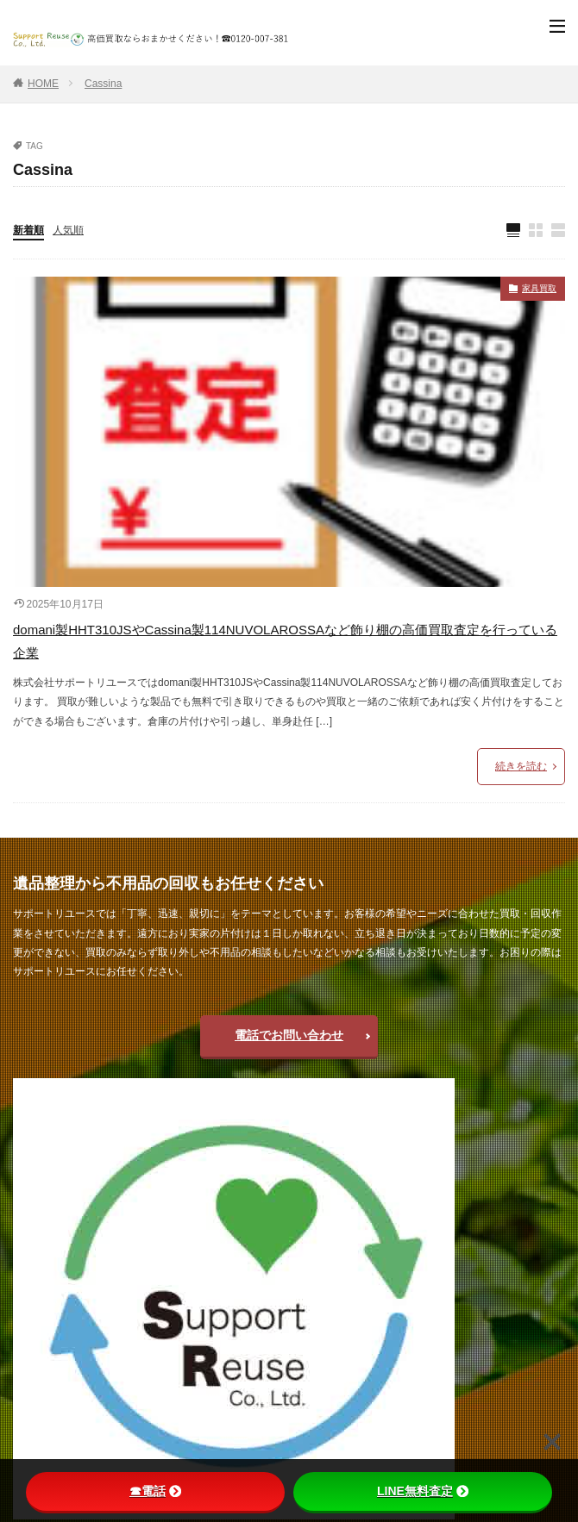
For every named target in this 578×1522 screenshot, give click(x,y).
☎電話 (155, 1491)
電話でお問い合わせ (289, 1035)
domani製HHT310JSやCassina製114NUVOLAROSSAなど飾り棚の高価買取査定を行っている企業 (285, 641)
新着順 (28, 230)
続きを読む (521, 766)
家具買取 (539, 288)
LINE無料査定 (422, 1491)
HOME (43, 84)
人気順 (68, 230)
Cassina (103, 84)
